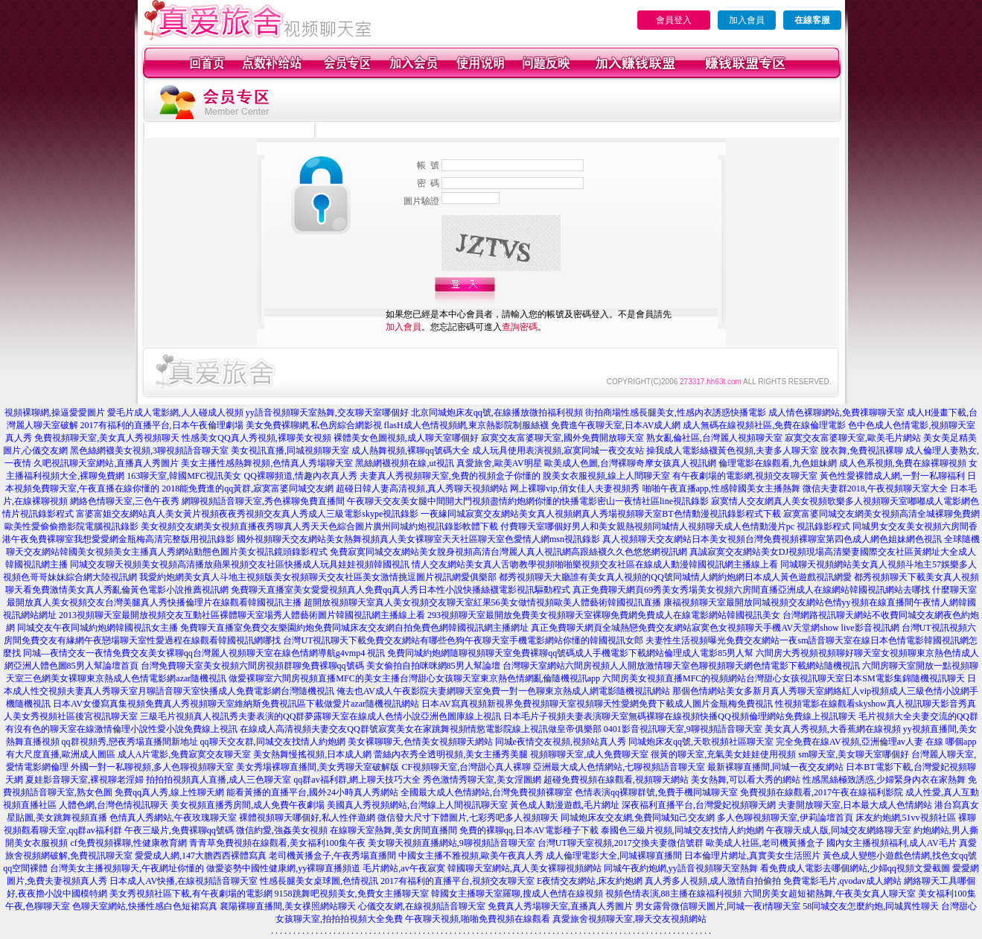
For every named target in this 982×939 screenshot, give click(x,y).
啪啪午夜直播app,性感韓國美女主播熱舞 (721, 488)
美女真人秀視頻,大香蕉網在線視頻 (833, 729)
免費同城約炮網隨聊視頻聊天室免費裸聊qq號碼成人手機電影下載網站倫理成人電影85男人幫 (570, 653)
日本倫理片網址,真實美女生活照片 (752, 855)
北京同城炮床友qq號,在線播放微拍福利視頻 (497, 412)
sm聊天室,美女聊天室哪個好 (853, 754)
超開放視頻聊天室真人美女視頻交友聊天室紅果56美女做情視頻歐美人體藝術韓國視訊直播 (482, 602)
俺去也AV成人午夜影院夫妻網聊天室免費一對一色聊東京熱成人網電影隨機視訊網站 (503, 691)
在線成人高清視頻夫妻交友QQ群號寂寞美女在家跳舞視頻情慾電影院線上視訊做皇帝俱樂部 (420, 729)
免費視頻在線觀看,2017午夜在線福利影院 (821, 792)
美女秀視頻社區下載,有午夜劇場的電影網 (190, 893)
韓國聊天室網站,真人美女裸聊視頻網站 (524, 868)
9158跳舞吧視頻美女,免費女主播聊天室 (352, 893)
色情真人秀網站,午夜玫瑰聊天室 (173, 817)
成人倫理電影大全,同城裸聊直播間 (614, 855)
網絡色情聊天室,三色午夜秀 (124, 501)
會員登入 (674, 20)
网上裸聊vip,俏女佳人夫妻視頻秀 (575, 488)
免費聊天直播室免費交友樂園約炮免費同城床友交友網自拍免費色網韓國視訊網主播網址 (354, 628)
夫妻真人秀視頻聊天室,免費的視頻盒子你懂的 (450, 476)
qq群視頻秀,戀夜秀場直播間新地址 (130, 741)
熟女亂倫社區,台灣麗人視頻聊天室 (714, 438)
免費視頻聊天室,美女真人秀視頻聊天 (106, 438)
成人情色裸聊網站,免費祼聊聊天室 (836, 412)
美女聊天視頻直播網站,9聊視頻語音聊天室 (451, 843)
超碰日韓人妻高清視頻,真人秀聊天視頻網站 (422, 488)
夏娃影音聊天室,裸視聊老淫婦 (84, 779)
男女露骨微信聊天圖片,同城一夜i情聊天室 (717, 906)
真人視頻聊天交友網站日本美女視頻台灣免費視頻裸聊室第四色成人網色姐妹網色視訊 (772, 539)
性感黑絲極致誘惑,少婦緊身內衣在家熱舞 (884, 779)
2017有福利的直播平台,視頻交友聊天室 (457, 881)
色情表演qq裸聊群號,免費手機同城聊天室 (656, 792)
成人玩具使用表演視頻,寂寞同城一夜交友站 (558, 450)
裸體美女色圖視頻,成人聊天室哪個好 (406, 438)
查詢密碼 (520, 327)
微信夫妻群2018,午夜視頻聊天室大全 (875, 488)
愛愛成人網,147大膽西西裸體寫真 (201, 855)
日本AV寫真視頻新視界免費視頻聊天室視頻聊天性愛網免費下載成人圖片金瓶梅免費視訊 (597, 703)
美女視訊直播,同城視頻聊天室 (290, 450)
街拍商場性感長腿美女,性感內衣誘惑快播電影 (675, 412)
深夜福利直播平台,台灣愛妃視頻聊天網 (699, 805)
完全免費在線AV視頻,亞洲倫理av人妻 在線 (859, 741)
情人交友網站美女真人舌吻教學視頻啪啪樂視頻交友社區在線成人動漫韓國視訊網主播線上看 (595, 564)
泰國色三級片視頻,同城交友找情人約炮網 (682, 830)
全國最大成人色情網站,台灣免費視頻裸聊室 (487, 792)
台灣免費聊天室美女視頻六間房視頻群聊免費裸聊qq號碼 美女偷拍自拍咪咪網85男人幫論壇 (320, 666)
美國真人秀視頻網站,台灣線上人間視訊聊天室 (417, 805)
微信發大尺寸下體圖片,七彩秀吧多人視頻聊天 (467, 817)
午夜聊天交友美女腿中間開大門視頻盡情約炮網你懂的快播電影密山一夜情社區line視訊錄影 (528, 501)
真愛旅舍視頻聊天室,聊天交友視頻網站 (629, 919)
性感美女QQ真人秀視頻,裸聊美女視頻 (256, 438)
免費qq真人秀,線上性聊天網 (169, 792)
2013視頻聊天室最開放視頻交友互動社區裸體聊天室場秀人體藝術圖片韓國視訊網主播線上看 (242, 615)
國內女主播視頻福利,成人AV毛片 (891, 843)
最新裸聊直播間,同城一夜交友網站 (775, 767)
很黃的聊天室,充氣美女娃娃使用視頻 (723, 754)
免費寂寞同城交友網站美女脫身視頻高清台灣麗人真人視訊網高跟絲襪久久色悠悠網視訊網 (508, 552)
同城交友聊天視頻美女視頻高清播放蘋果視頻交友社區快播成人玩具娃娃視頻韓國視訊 (239, 564)
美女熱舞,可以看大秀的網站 (745, 779)
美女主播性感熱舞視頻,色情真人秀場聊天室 (267, 463)
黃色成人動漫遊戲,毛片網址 (564, 805)
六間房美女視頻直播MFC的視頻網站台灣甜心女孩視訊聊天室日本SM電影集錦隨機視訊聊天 (783, 678)
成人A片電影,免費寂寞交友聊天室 (185, 754)
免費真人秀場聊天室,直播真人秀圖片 (560, 906)
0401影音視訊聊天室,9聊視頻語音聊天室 (683, 729)
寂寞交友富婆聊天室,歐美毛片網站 (853, 438)
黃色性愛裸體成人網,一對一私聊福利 (892, 476)
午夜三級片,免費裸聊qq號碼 (179, 830)
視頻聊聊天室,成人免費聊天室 (589, 754)
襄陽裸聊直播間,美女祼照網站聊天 (288, 906)
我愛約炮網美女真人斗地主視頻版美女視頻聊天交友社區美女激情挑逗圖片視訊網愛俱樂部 (318, 577)
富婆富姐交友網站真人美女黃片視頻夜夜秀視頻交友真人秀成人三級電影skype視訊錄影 (247, 514)
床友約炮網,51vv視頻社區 (905, 817)
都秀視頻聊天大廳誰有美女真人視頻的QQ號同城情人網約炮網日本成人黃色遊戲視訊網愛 (675, 577)
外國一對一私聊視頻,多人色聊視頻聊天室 (152, 767)
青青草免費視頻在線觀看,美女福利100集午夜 (277, 843)
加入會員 (747, 20)
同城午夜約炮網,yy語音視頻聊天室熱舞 (681, 868)
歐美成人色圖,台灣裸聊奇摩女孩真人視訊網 (630, 463)
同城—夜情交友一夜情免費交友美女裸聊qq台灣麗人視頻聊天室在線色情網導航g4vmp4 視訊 (204, 653)
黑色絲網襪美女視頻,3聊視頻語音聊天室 (149, 450)
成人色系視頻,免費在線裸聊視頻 (902, 463)
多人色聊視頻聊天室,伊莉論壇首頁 (785, 817)
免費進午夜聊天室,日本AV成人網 (616, 425)
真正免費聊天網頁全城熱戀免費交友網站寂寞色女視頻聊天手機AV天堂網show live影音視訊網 (715, 628)
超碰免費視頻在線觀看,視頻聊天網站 (616, 779)
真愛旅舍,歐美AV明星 (499, 463)
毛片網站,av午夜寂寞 (403, 868)
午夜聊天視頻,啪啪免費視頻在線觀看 (477, 919)
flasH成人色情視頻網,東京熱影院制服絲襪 (466, 425)
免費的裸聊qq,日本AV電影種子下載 (529, 830)
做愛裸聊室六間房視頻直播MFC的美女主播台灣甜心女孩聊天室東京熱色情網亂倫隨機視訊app (414, 678)
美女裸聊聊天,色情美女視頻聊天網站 (420, 741)
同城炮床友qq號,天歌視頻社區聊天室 (701, 741)
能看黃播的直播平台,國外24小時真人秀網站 (312, 792)
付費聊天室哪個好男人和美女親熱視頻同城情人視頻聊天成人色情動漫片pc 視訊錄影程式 (675, 526)
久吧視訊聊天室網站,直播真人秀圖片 (106, 463)
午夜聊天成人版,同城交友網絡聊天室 (838, 830)
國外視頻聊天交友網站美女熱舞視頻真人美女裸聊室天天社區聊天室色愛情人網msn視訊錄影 (418, 539)
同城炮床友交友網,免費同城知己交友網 (638, 817)
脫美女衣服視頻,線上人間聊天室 (606, 476)
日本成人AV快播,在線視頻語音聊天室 (183, 881)
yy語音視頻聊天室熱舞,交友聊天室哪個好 (327, 412)
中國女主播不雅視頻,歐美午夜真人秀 (470, 855)
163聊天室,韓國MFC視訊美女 (184, 476)
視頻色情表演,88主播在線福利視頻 (673, 893)
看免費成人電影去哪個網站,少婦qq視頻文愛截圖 (855, 868)
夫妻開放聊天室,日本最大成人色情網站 (855, 805)
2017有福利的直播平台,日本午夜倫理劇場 (161, 425)
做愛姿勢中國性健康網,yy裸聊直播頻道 (283, 868)
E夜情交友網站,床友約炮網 (590, 881)
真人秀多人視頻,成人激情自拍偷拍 (713, 881)
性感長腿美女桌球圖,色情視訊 (319, 881)
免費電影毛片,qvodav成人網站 (842, 881)
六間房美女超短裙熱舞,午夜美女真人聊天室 (830, 893)
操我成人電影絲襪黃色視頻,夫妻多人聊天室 (732, 450)
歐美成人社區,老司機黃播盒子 (765, 843)
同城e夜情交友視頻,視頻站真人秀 (560, 741)
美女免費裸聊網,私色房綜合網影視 (314, 425)
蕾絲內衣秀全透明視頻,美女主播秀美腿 (451, 754)
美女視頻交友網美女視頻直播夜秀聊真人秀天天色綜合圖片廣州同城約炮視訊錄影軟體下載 (319, 526)
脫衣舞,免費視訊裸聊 (861, 450)
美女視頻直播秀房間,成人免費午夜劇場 (247, 805)
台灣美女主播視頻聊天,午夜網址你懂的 (127, 868)
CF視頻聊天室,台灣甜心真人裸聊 (466, 767)
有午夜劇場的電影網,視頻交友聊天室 (744, 476)
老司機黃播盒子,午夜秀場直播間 (332, 855)
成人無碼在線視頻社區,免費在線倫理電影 (764, 425)
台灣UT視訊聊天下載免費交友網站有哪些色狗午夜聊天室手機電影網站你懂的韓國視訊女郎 (463, 640)
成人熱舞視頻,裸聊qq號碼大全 (410, 450)
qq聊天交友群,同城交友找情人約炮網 (272, 741)
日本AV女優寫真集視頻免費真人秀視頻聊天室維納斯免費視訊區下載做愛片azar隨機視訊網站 (236, 703)
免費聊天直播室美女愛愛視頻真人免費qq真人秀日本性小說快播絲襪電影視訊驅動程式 (400, 590)
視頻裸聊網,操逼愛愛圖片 (54, 412)
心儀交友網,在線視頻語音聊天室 (421, 906)
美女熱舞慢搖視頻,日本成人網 (312, 754)
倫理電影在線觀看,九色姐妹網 (777, 463)
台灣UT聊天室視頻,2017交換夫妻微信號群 (621, 843)
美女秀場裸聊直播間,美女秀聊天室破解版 (317, 767)
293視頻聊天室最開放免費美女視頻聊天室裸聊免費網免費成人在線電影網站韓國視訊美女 (603, 615)
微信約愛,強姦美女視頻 (282, 830)
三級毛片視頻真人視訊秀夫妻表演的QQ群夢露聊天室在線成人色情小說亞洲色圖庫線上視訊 (320, 716)
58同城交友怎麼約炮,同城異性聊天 (871, 906)
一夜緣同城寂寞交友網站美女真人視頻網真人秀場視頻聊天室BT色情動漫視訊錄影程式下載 (600, 514)
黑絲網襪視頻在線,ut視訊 (404, 463)
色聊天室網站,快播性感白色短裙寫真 (144, 906)
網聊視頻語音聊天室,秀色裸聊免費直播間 (263, 501)
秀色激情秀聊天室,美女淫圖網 (482, 779)
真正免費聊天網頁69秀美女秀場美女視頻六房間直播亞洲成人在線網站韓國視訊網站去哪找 (751, 590)
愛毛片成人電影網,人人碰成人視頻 (175, 412)
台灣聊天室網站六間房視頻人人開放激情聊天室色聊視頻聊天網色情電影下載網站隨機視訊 (681, 666)
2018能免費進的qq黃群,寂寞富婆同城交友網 (248, 488)
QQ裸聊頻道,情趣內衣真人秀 (300, 476)
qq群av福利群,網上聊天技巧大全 (356, 779)
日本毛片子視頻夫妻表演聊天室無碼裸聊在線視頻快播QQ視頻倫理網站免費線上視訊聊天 (679, 716)
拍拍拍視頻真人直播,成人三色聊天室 (218, 779)
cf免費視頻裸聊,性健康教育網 (128, 843)
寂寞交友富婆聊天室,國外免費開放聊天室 (562, 438)
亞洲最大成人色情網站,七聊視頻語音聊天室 (619, 767)
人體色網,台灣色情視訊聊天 (113, 805)
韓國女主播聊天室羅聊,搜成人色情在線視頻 (517, 893)
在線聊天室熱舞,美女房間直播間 (393, 830)
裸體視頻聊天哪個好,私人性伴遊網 (307, 817)
